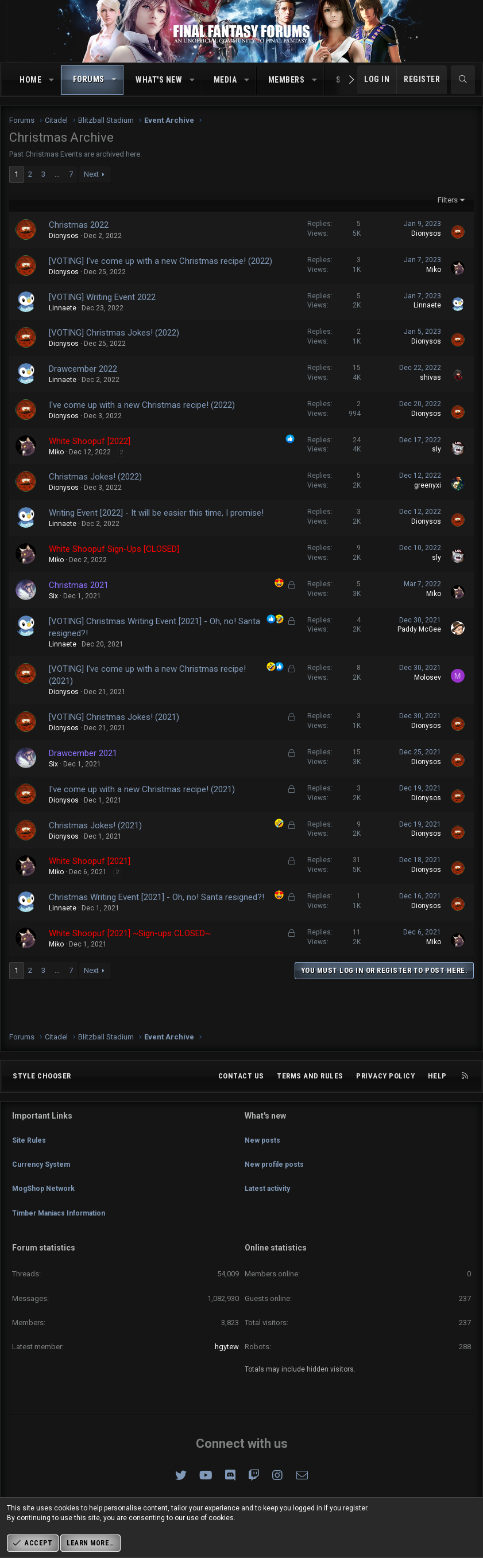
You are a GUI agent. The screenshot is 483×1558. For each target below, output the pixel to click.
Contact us (241, 1096)
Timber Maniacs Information (64, 1218)
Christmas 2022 (79, 225)
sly (436, 449)
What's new (159, 79)
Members (286, 79)
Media (225, 79)
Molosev (427, 677)
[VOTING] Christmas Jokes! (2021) (114, 717)
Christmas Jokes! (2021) (95, 825)
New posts (263, 1155)
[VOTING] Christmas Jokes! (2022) (114, 333)
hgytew (227, 1346)
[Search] (463, 79)
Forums (89, 79)
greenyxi (427, 485)
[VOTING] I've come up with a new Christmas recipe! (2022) (160, 261)
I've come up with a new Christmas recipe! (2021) (142, 789)
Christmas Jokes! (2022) (95, 477)
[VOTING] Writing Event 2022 (102, 297)
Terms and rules (310, 1096)
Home (30, 79)
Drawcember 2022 (83, 369)
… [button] (57, 174)
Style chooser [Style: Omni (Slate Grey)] (42, 1096)
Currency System (43, 1176)
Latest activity (270, 1197)
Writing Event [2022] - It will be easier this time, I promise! (156, 513)
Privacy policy (385, 1096)
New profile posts (276, 1176)
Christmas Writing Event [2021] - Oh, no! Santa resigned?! (156, 897)
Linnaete (62, 308)
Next (91, 174)
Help (437, 1096)
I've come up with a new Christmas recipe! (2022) (142, 405)
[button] (51, 80)
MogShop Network (45, 1197)
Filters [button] (448, 200)
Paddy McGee (419, 629)
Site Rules (30, 1155)
